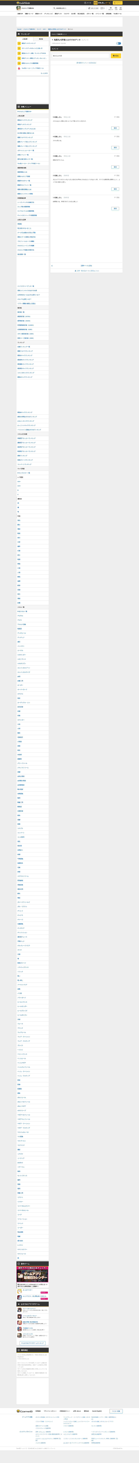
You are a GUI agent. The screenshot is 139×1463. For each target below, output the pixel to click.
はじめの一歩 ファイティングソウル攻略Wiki (76, 1443)
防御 (19, 1084)
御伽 (19, 564)
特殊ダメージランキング (25, 460)
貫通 (19, 746)
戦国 (19, 559)
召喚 (19, 867)
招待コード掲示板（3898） (26, 338)
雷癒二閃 (20, 1193)
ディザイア (21, 928)
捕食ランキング (22, 455)
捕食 (19, 1093)
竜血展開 (20, 1232)
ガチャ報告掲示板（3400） (26, 334)
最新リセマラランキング (25, 137)
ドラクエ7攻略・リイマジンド (44, 1421)
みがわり (20, 1162)
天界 (19, 542)
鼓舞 (19, 824)
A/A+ (19, 486)
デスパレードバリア (24, 945)
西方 (19, 594)
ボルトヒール (22, 1097)
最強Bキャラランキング (25, 412)
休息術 (20, 754)
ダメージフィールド (24, 902)
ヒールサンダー (22, 1006)
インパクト (21, 646)
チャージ (20, 919)
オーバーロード (22, 689)
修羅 (19, 581)
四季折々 (20, 850)
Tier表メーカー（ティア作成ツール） (29, 163)
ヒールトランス (22, 1002)
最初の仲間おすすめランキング (27, 417)
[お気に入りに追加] (93, 8)
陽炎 (19, 733)
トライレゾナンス (23, 967)
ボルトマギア (22, 1106)
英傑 (19, 590)
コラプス (20, 828)
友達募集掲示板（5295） (25, 329)
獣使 (19, 533)
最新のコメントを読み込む (86, 63)
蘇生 (19, 893)
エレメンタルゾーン (24, 668)
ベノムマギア (22, 1063)
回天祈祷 (20, 707)
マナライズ (21, 1145)
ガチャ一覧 (90, 14)
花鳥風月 (20, 737)
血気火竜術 (21, 776)
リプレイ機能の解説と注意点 (26, 303)
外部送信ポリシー (65, 1411)
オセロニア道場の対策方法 (26, 250)
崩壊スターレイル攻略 (42, 1426)
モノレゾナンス (22, 1175)
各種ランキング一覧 (24, 347)
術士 (19, 555)
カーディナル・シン (24, 702)
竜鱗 (19, 1236)
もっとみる (44, 73)
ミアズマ (20, 1154)
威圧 (19, 642)
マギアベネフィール (24, 1115)
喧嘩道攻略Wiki (95, 1443)
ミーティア (21, 1158)
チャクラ (20, 915)
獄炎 (19, 815)
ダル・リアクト (22, 906)
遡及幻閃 (20, 889)
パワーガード (22, 997)
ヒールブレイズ (22, 1011)
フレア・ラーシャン (24, 1037)
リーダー (20, 1228)
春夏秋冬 (20, 863)
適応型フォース (22, 937)
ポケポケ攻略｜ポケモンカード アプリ (102, 1421)
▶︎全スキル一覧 (22, 611)
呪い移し (20, 980)
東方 (19, 538)
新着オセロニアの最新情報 (30, 63)
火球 (19, 728)
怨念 (19, 698)
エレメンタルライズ (24, 672)
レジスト (20, 1245)
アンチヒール (22, 633)
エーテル (20, 650)
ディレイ (20, 911)
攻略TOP (20, 14)
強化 (19, 520)
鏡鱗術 (20, 759)
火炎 (19, 724)
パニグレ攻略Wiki (41, 1443)
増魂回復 (20, 885)
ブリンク (20, 1028)
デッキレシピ (48, 14)
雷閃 (19, 1188)
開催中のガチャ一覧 (24, 181)
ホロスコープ (22, 1110)
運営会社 (86, 1411)
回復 (19, 715)
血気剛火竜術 (22, 780)
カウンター (21, 720)
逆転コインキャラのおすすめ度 (27, 290)
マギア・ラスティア (24, 1128)
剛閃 (19, 798)
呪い (19, 976)
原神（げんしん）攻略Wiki (43, 1432)
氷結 (19, 1019)
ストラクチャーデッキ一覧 (26, 286)
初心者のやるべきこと (24, 228)
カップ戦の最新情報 (24, 206)
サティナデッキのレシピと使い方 (32, 48)
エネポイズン (22, 663)
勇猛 (19, 598)
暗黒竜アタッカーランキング (26, 451)
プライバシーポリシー (50, 1411)
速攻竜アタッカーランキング (26, 447)
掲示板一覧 (21, 312)
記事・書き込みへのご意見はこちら (86, 271)
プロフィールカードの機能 (26, 241)
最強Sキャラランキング (25, 120)
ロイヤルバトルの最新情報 (26, 211)
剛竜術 (20, 807)
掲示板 (41, 39)
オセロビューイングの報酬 (26, 245)
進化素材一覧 (22, 254)
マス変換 (20, 1136)
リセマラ (66, 14)
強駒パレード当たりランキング (27, 146)
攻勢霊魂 (20, 793)
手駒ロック (21, 941)
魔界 (19, 546)
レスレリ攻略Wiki (68, 1432)
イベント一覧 (99, 14)
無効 (19, 1171)
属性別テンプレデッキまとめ (26, 129)
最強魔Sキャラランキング (26, 364)
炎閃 (19, 676)
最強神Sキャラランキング (26, 360)
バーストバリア (22, 984)
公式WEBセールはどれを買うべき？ (29, 295)
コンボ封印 (21, 837)
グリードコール (22, 763)
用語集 (20, 224)
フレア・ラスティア (24, 1041)
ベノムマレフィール (24, 1067)
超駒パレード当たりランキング (27, 142)
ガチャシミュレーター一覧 (26, 150)
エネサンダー (22, 655)
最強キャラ (38, 14)
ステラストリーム (23, 876)
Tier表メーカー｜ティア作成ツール (33, 68)
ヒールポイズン (22, 1015)
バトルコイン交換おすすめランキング (29, 430)
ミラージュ (21, 1167)
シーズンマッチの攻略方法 (26, 202)
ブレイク (20, 1045)
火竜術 (20, 741)
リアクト (20, 1197)
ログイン (118, 3)
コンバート (21, 833)
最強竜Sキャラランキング (26, 368)
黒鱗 (19, 820)
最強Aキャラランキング (25, 377)
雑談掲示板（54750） (24, 316)
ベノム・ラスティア (24, 1076)
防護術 (20, 1089)
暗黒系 (20, 629)
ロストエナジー (22, 1249)
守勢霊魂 (20, 859)
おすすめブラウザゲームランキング (33, 1343)
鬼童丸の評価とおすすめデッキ (67, 40)
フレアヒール (22, 1032)
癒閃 (19, 1180)
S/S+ (19, 481)
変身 (19, 1080)
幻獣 (19, 551)
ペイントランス (22, 1054)
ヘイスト (20, 1050)
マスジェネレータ (23, 1132)
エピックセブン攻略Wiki (70, 1434)
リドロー (20, 1201)
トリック (20, 971)
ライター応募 (116, 1411)
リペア (20, 1214)
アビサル (20, 616)
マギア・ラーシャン (24, 1123)
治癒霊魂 (20, 924)
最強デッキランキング (29, 43)
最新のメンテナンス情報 (25, 194)
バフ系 (20, 993)
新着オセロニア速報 (24, 176)
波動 (19, 989)
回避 (19, 711)
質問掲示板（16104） (24, 321)
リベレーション (22, 1219)
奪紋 (19, 898)
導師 (19, 529)
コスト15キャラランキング (26, 373)
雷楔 (19, 1184)
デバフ (20, 950)
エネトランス (22, 659)
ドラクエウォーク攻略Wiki (43, 1428)
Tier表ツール (117, 14)
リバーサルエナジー (24, 1206)
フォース (20, 1024)
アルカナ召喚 (22, 624)
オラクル (20, 694)
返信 (115, 128)
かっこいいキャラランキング (26, 425)
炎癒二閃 (20, 681)
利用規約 (38, 1411)
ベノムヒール (22, 1058)
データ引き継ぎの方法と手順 (26, 232)
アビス (20, 620)
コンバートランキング (24, 464)
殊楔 (19, 854)
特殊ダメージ (22, 963)
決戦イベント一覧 (23, 155)
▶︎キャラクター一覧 (24, 473)
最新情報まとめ (22, 172)
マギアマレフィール (24, 1119)
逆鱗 (19, 772)
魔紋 (19, 1149)
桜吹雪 (20, 846)
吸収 (19, 750)
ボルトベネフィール (24, 1102)
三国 (19, 568)
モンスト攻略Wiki (96, 1426)
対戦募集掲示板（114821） (26, 325)
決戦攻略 (108, 14)
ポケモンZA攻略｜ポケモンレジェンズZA (47, 1417)
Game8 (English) (97, 1411)
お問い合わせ (77, 1411)
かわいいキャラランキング (26, 421)
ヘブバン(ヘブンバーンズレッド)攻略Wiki (103, 1432)
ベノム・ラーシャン (24, 1071)
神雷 (19, 872)
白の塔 (73, 14)
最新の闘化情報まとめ (24, 189)
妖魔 (19, 603)
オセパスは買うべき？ (24, 299)
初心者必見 (81, 14)
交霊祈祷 (20, 811)
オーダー (20, 685)
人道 (19, 572)
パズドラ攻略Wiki (68, 1426)
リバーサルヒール (23, 1210)
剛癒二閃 (20, 802)
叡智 (19, 585)
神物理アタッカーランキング (26, 438)
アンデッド (21, 637)
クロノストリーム (23, 767)
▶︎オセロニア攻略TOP (24, 111)
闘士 (19, 524)
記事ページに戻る (86, 265)
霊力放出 (20, 1241)
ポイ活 (87, 3)
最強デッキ (58, 14)
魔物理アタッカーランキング (26, 442)
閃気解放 (20, 880)
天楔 (19, 954)
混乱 (19, 841)
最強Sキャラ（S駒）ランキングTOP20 (34, 53)
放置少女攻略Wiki (96, 1434)
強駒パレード (29, 14)
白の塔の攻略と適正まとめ (26, 133)
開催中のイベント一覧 (24, 185)
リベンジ (20, 1223)
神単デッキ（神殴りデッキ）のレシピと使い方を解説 (35, 58)
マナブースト (22, 1141)
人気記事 (24, 39)
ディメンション (22, 932)
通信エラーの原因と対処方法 (26, 237)
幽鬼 (19, 577)
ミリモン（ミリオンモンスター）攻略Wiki (75, 1438)
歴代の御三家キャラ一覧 (25, 159)
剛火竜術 (20, 789)
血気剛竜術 (21, 785)
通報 (117, 117)
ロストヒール (22, 1254)
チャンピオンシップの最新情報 (27, 215)
